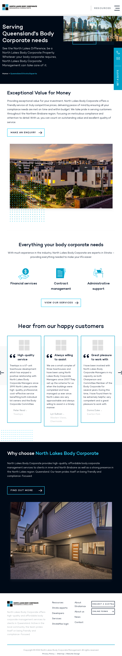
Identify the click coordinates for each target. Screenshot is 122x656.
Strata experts (60, 608)
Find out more (22, 490)
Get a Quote (117, 78)
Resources (102, 8)
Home (5, 73)
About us (79, 611)
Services (56, 618)
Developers (58, 613)
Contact (79, 622)
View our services (58, 302)
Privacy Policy (48, 654)
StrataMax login (60, 624)
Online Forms (100, 611)
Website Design (73, 654)
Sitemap (60, 654)
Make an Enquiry (23, 132)
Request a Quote (102, 604)
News (78, 617)
